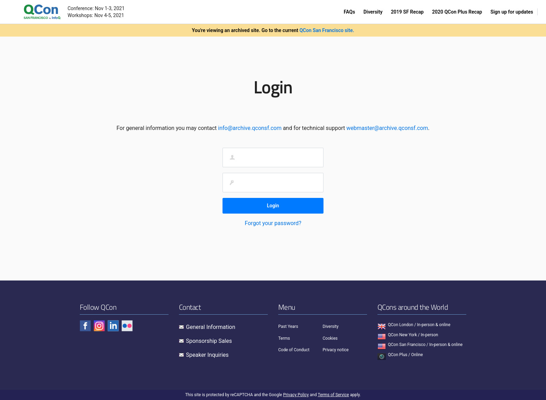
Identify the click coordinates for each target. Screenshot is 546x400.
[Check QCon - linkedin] (113, 325)
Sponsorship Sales (209, 341)
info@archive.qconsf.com (249, 128)
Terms (284, 338)
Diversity (373, 12)
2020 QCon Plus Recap (457, 12)
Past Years (288, 326)
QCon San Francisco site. (326, 30)
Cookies (330, 338)
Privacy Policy (296, 394)
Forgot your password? (273, 223)
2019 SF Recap (407, 12)
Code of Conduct (294, 349)
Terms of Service (333, 394)
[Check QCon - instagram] (99, 325)
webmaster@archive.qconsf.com (387, 128)
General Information (210, 327)
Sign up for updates (511, 12)
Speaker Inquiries (207, 355)
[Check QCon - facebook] (85, 325)
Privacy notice (336, 349)
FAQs (349, 12)
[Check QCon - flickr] (127, 325)
